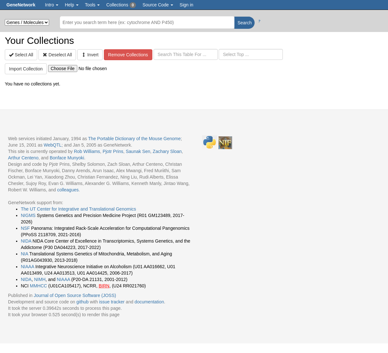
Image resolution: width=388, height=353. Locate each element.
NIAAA (27, 266)
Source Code (157, 4)
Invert (89, 54)
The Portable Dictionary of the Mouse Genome (134, 138)
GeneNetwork (20, 4)
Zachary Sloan (167, 151)
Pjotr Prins (113, 151)
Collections (121, 5)
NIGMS (28, 215)
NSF (25, 228)
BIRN (104, 285)
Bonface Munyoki (67, 157)
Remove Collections (128, 54)
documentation (149, 301)
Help (72, 4)
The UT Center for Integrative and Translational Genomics (78, 209)
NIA (24, 253)
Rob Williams (87, 151)
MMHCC (38, 285)
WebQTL (53, 145)
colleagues (68, 189)
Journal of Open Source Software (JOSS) (75, 295)
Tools (92, 4)
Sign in (186, 4)
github (82, 301)
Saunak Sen (138, 151)
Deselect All (57, 54)
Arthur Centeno (23, 157)
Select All (21, 54)
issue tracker (111, 301)
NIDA (26, 241)
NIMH (40, 279)
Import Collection (26, 68)
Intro (51, 4)
